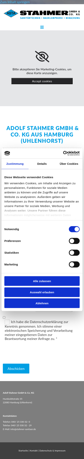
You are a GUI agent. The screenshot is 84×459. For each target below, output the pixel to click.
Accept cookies (42, 81)
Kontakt (34, 450)
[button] (42, 27)
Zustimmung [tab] (15, 163)
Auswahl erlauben (42, 292)
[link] (42, 56)
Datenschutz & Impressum (52, 450)
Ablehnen (42, 303)
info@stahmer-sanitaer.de (23, 429)
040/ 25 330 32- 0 (20, 421)
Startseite (23, 450)
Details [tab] (42, 163)
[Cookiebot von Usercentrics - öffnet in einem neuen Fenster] (63, 153)
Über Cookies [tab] (69, 163)
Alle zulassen (42, 281)
